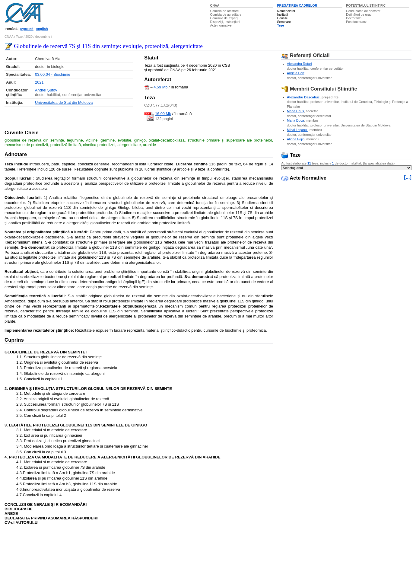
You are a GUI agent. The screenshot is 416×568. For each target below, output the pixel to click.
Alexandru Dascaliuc (303, 97)
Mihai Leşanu (297, 130)
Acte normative (221, 25)
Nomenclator (286, 11)
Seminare (284, 22)
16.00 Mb (163, 113)
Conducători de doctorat (363, 11)
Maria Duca (295, 120)
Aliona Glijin (295, 139)
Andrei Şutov (46, 90)
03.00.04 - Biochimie (52, 74)
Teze (280, 25)
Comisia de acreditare (226, 14)
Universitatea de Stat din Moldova (64, 102)
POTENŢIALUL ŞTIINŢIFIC (366, 5)
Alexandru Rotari (299, 63)
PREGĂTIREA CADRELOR (297, 5)
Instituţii (282, 14)
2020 (29, 36)
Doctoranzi (353, 18)
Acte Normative (303, 178)
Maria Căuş (295, 111)
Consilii (282, 18)
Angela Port (295, 73)
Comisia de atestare (224, 11)
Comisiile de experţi (224, 18)
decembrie (42, 36)
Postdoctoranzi (356, 22)
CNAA (215, 5)
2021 (39, 82)
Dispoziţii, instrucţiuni (225, 22)
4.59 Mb (160, 87)
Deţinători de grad (359, 14)
